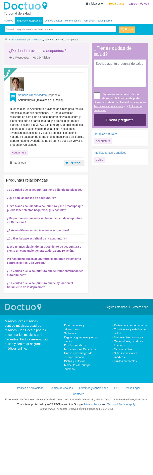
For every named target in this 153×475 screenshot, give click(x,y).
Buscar (129, 29)
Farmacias (89, 20)
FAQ (117, 449)
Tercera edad (140, 368)
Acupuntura (19, 172)
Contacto (78, 455)
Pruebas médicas (75, 406)
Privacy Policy (92, 465)
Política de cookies (61, 449)
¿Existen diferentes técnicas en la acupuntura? (38, 291)
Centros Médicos (53, 20)
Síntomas (70, 394)
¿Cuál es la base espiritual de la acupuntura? (37, 299)
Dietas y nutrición (74, 422)
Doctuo (27, 6)
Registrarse (117, 3)
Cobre (99, 159)
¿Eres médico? (139, 3)
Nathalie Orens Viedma (32, 114)
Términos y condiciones (108, 106)
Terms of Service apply (121, 465)
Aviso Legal (133, 449)
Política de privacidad (30, 449)
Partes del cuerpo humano (130, 386)
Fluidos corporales (125, 422)
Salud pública (104, 20)
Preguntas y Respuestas (29, 20)
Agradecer (75, 224)
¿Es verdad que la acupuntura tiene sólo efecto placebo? (45, 251)
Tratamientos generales (128, 398)
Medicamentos (73, 20)
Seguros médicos (116, 368)
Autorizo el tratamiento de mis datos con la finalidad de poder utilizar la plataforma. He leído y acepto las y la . (120, 102)
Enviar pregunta (119, 120)
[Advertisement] (34, 75)
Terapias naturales (106, 134)
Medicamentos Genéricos (110, 152)
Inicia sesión (96, 3)
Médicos (8, 20)
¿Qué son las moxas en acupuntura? (31, 259)
